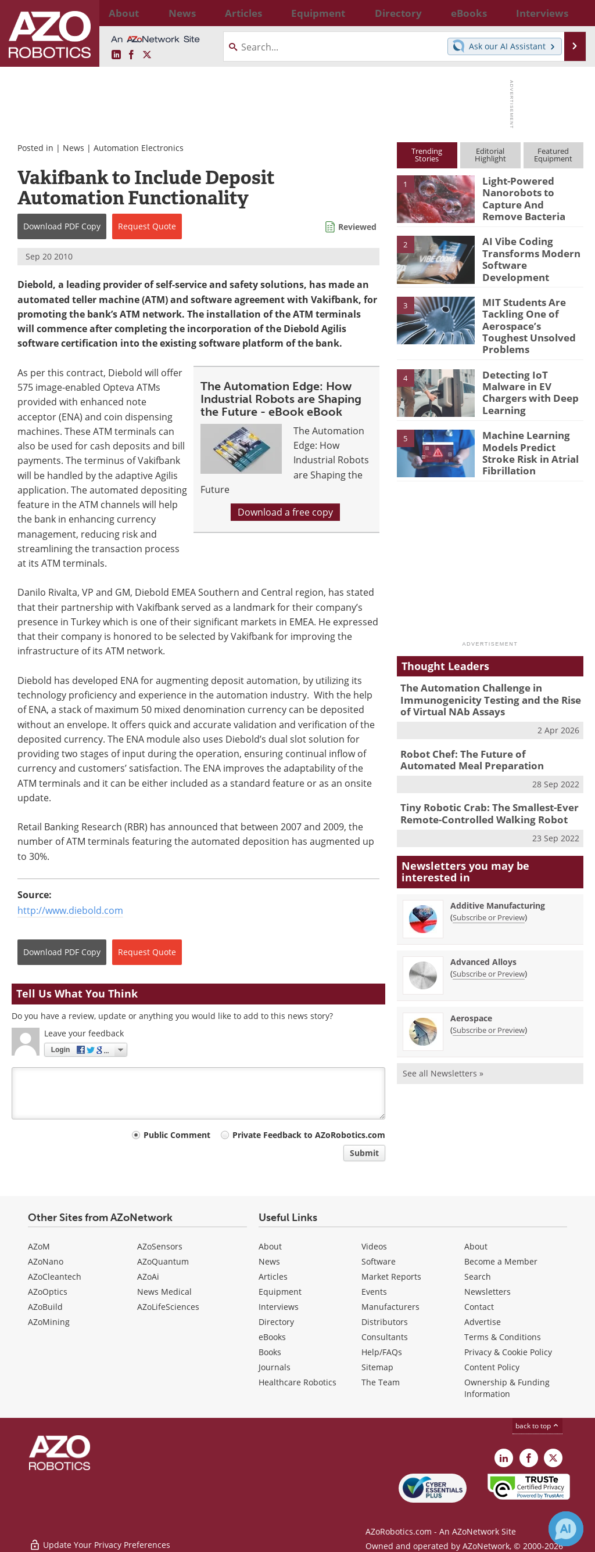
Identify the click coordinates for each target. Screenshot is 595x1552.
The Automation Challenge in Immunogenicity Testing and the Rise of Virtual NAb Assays (487, 684)
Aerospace (471, 994)
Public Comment (177, 1134)
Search (477, 1276)
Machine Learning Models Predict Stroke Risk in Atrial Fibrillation (530, 437)
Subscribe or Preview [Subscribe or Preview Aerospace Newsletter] (489, 1007)
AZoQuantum (163, 1261)
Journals (275, 1367)
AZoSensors (159, 1246)
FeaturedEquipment (553, 155)
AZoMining (49, 1321)
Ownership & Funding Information (507, 1388)
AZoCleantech (54, 1276)
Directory (276, 1321)
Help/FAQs (381, 1351)
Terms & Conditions (502, 1336)
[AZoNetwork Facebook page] (131, 55)
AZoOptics (47, 1291)
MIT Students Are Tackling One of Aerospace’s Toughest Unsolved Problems (529, 317)
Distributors (384, 1321)
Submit (364, 1152)
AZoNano (45, 1261)
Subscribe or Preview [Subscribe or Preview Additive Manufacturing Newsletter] (489, 894)
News (73, 147)
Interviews (279, 1306)
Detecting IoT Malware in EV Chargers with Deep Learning (532, 371)
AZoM (39, 1246)
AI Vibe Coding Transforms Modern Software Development (525, 256)
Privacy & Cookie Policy (508, 1351)
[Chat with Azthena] (566, 1528)
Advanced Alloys (483, 938)
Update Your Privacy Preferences (99, 1537)
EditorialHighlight (490, 155)
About (270, 1246)
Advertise (482, 1321)
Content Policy (491, 1367)
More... (572, 13)
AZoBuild (45, 1306)
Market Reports (391, 1276)
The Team (380, 1382)
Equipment (280, 1291)
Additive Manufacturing (497, 882)
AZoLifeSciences (168, 1306)
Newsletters (487, 1291)
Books (270, 1351)
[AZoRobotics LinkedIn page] (116, 55)
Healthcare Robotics (297, 1382)
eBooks (272, 1336)
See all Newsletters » (443, 1050)
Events (374, 1291)
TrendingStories (426, 155)
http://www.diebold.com (70, 910)
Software (378, 1261)
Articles (273, 1276)
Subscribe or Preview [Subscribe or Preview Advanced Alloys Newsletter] (489, 950)
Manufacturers (390, 1306)
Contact (479, 1306)
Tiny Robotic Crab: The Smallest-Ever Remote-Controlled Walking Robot (481, 792)
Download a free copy (285, 512)
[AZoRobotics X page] (147, 55)
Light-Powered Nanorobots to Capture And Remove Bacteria (529, 196)
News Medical (164, 1291)
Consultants (384, 1336)
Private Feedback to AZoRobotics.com (308, 1134)
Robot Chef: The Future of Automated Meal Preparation (482, 741)
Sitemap (377, 1367)
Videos (374, 1246)
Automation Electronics (139, 147)
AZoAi (148, 1276)
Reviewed (357, 226)
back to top (537, 1426)
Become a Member (500, 1261)
